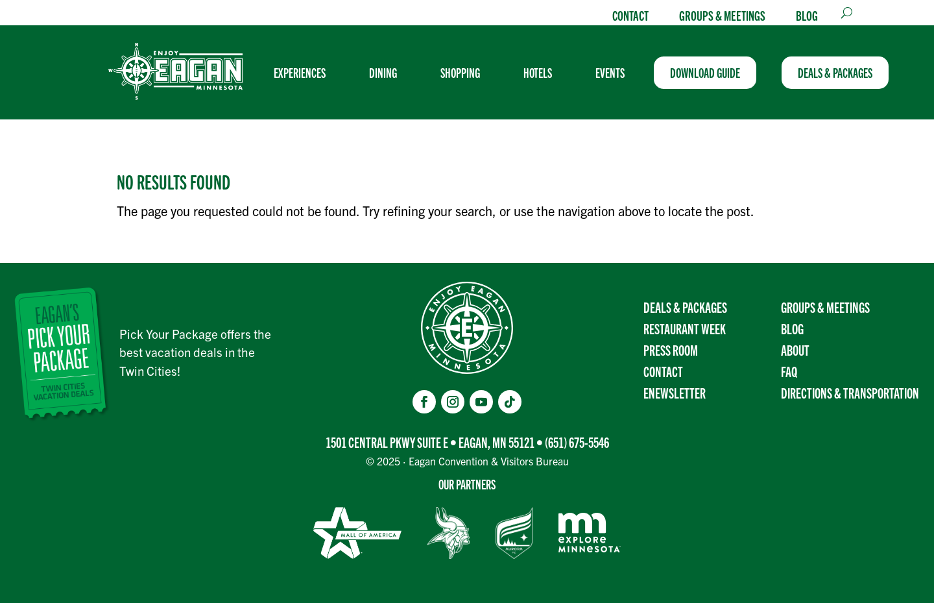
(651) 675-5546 (577, 441)
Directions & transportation (850, 392)
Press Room (670, 349)
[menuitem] (305, 72)
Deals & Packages (685, 306)
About (795, 349)
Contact (630, 14)
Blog (807, 14)
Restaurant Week (684, 328)
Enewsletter (674, 392)
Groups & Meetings (722, 14)
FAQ (789, 371)
